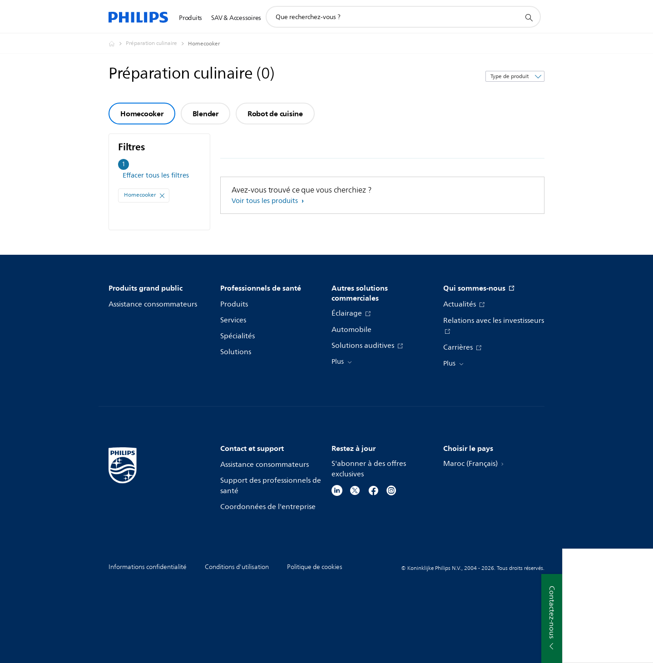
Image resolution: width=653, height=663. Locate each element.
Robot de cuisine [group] (275, 113)
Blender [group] (205, 113)
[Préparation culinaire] (157, 43)
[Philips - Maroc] (117, 43)
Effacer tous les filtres (156, 175)
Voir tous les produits (266, 201)
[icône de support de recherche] (528, 17)
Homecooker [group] (141, 113)
